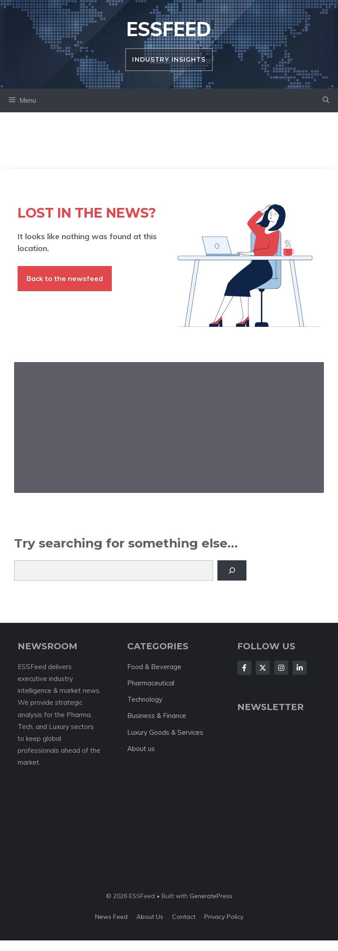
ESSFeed (168, 29)
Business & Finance (156, 715)
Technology (144, 699)
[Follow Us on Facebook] (244, 668)
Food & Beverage (154, 666)
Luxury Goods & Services (165, 732)
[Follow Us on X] (263, 668)
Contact (183, 917)
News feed (111, 917)
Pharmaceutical (150, 683)
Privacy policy (223, 917)
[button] (326, 100)
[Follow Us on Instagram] (281, 668)
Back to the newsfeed (64, 278)
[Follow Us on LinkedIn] (300, 668)
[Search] (231, 570)
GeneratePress (211, 896)
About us (141, 748)
